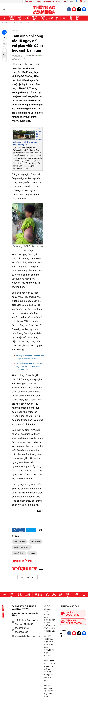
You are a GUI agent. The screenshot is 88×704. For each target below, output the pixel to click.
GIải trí (63, 18)
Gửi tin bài (68, 1)
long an (32, 553)
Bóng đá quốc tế (43, 18)
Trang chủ (6, 23)
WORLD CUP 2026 (12, 18)
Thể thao (27, 18)
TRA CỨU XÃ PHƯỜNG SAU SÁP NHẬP (49, 1)
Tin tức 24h (20, 18)
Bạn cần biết (77, 18)
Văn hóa (51, 18)
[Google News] (34, 58)
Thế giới (28, 23)
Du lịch (57, 18)
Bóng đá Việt (34, 18)
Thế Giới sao (70, 18)
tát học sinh (35, 541)
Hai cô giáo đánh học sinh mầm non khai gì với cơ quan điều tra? (30, 357)
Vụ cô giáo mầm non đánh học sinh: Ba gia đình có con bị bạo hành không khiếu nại (29, 366)
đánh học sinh (19, 541)
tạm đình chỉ (18, 553)
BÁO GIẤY (29, 1)
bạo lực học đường (21, 547)
